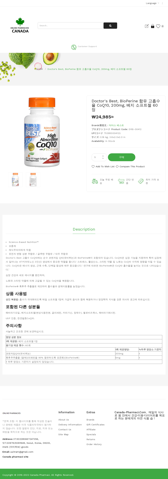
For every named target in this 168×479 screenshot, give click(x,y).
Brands (90, 418)
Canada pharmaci (40, 473)
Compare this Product (135, 166)
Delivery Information (70, 423)
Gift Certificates (95, 423)
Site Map (63, 432)
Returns (90, 437)
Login (149, 26)
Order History (94, 442)
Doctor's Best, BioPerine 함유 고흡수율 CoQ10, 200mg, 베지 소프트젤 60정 (89, 69)
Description (84, 226)
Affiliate (91, 428)
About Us (63, 418)
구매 (121, 157)
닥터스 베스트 (116, 125)
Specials (91, 432)
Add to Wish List (105, 166)
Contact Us (64, 428)
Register (143, 26)
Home (39, 69)
